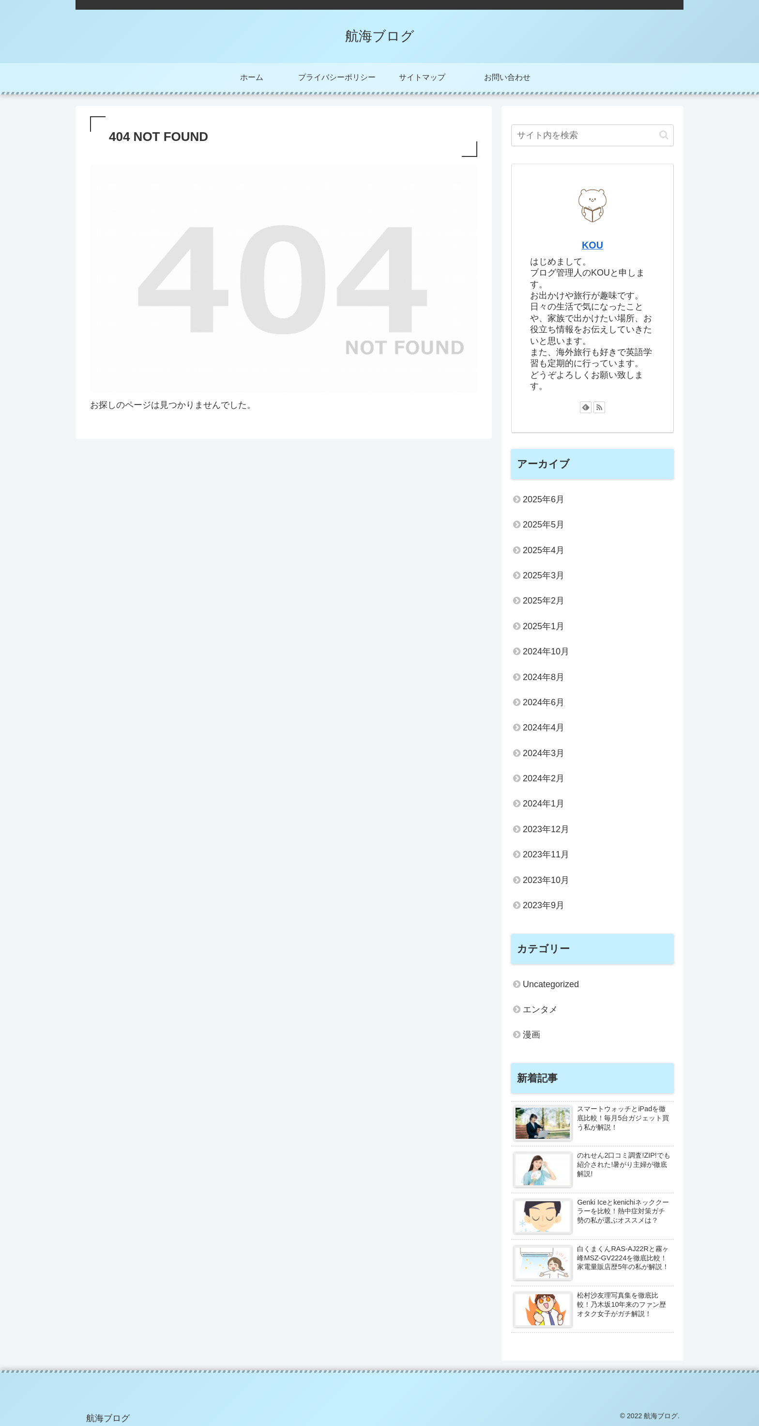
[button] (663, 134)
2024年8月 (543, 677)
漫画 (531, 1034)
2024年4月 (543, 727)
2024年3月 (543, 753)
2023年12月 (546, 829)
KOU (592, 245)
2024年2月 (543, 778)
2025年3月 (543, 575)
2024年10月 (546, 651)
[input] (592, 135)
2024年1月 (543, 803)
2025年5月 (543, 524)
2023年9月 (543, 905)
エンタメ (540, 1009)
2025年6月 (543, 499)
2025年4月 (543, 550)
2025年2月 (543, 600)
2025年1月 (543, 626)
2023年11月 (546, 854)
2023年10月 (546, 880)
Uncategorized (551, 984)
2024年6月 (543, 702)
